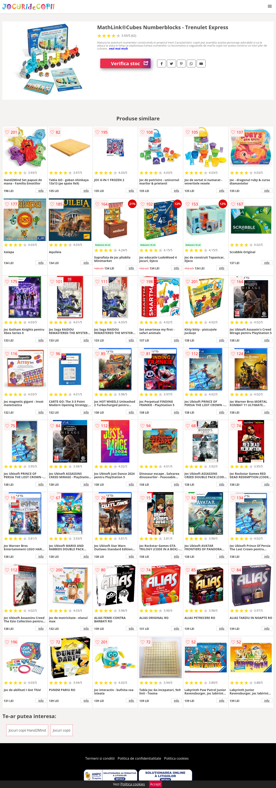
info (40, 190)
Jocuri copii (61, 730)
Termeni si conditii (100, 758)
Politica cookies (176, 758)
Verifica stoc (131, 63)
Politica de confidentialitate (139, 758)
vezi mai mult (118, 48)
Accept (155, 784)
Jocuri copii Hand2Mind (27, 730)
